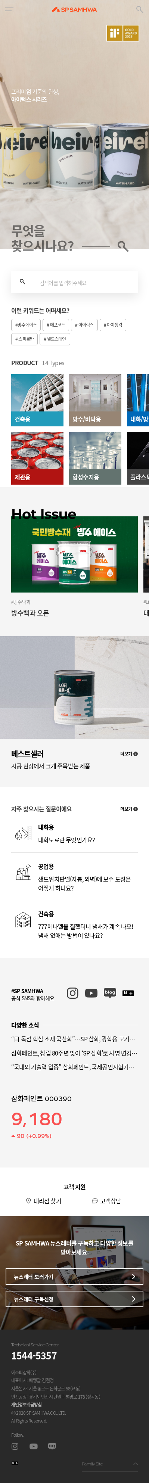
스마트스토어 (14, 1463)
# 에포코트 (56, 324)
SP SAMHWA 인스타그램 (72, 993)
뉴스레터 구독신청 (74, 1299)
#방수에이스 (26, 324)
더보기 (129, 753)
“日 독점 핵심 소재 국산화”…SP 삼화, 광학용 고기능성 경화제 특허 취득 (74, 1039)
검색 (22, 282)
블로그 (52, 1446)
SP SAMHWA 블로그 (110, 993)
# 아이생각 (113, 324)
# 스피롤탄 (24, 339)
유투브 (33, 1446)
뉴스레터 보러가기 (74, 1276)
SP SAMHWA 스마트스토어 (128, 993)
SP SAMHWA (74, 9)
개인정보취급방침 (26, 1404)
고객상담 (110, 1200)
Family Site (110, 1464)
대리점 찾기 (47, 1200)
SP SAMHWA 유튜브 (91, 993)
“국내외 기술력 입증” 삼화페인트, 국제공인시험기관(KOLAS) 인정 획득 (74, 1067)
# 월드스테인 (55, 339)
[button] (9, 9)
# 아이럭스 (84, 324)
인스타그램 (14, 1446)
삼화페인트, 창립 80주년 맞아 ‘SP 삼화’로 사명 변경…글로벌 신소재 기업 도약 (74, 1053)
